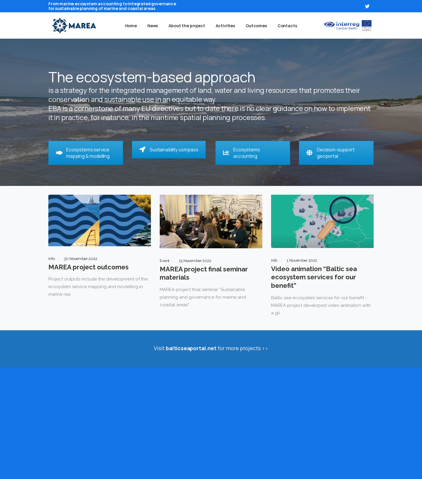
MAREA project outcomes (88, 267)
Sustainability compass (168, 149)
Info (51, 258)
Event (164, 261)
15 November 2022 (195, 261)
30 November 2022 (80, 258)
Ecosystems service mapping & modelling (83, 152)
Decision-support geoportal (330, 152)
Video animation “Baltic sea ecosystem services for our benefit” (314, 277)
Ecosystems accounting (241, 152)
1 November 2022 (302, 260)
